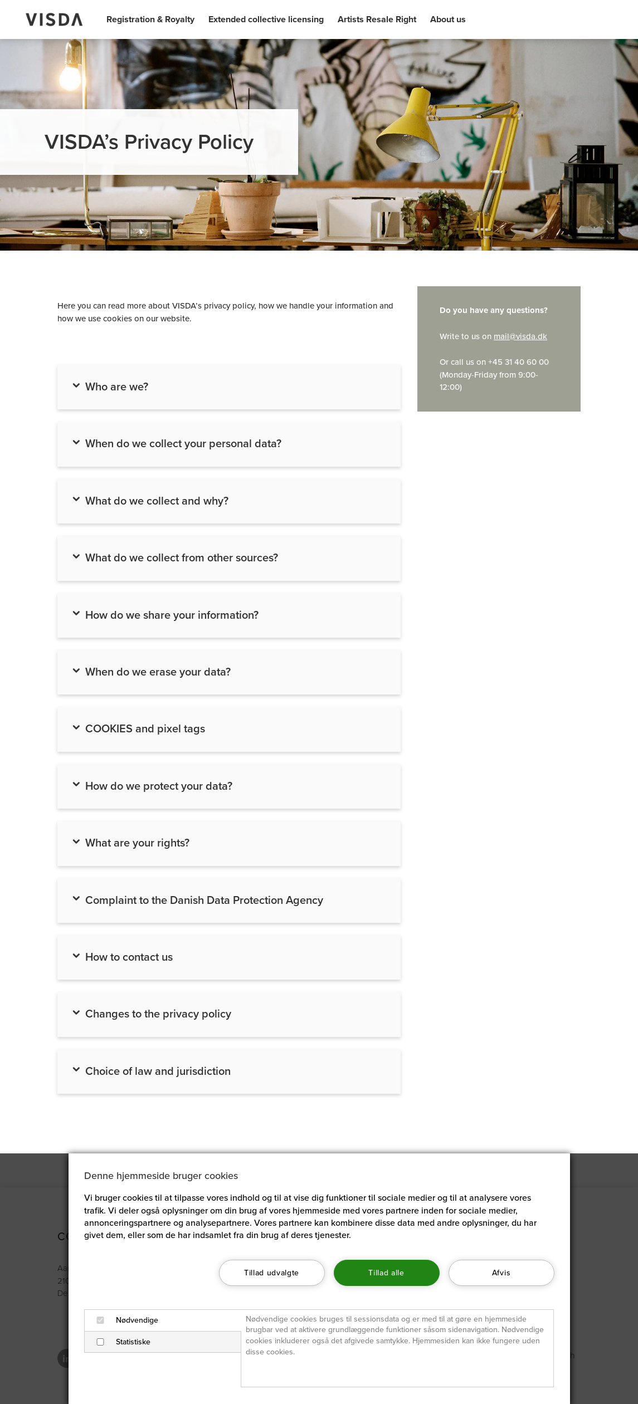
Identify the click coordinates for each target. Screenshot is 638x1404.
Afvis (501, 1273)
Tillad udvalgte (271, 1273)
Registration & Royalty (150, 19)
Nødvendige (123, 1320)
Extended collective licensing (266, 19)
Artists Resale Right (377, 19)
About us (448, 19)
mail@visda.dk (520, 336)
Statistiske (119, 1342)
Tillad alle (386, 1273)
